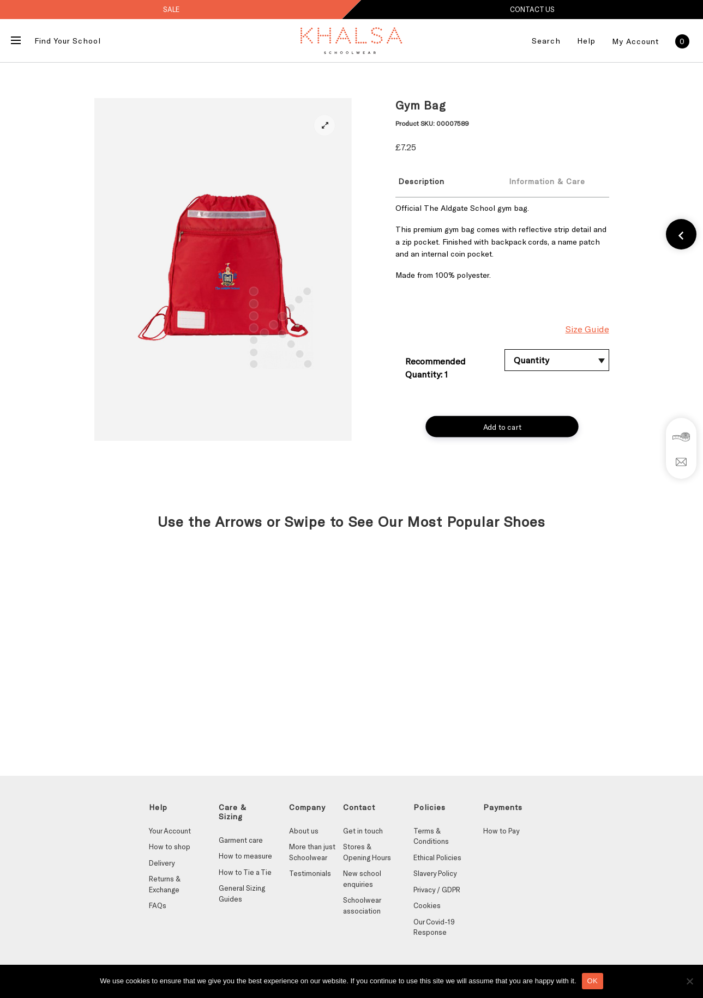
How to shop (169, 846)
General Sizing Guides (242, 893)
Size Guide (587, 329)
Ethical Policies (437, 857)
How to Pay (501, 830)
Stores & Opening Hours (367, 852)
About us (304, 830)
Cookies (427, 905)
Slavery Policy (434, 873)
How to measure (245, 855)
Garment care (241, 840)
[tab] (442, 181)
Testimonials (310, 873)
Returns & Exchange (165, 884)
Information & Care (547, 181)
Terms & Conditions (431, 836)
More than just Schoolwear (312, 852)
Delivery (162, 863)
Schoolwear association (362, 905)
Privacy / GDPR (436, 889)
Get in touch (363, 830)
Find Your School (67, 40)
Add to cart (502, 426)
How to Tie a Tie (245, 872)
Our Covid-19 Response (434, 927)
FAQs (157, 905)
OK (592, 981)
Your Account (170, 830)
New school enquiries (362, 879)
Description (421, 181)
